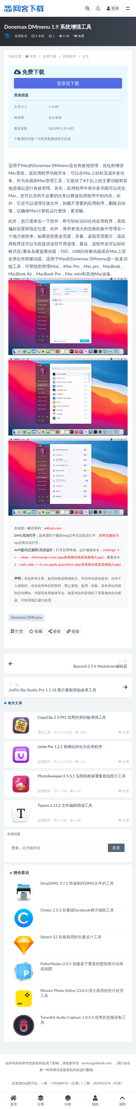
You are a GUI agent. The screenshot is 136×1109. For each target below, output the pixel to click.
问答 (68, 1100)
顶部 (122, 1100)
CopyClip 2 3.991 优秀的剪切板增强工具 (72, 717)
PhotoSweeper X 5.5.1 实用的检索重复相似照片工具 (82, 776)
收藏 (35, 631)
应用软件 (21, 36)
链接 (73, 631)
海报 (54, 631)
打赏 (17, 631)
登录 (113, 8)
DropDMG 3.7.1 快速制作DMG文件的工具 (77, 883)
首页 (33, 56)
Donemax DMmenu (26, 617)
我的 (95, 1100)
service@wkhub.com (96, 1063)
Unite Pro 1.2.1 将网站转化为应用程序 (70, 746)
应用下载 (49, 56)
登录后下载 (68, 83)
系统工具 (44, 732)
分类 (41, 1100)
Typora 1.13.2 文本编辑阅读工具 (65, 805)
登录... (16, 848)
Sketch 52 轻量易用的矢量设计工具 (70, 936)
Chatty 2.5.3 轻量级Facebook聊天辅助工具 (77, 910)
